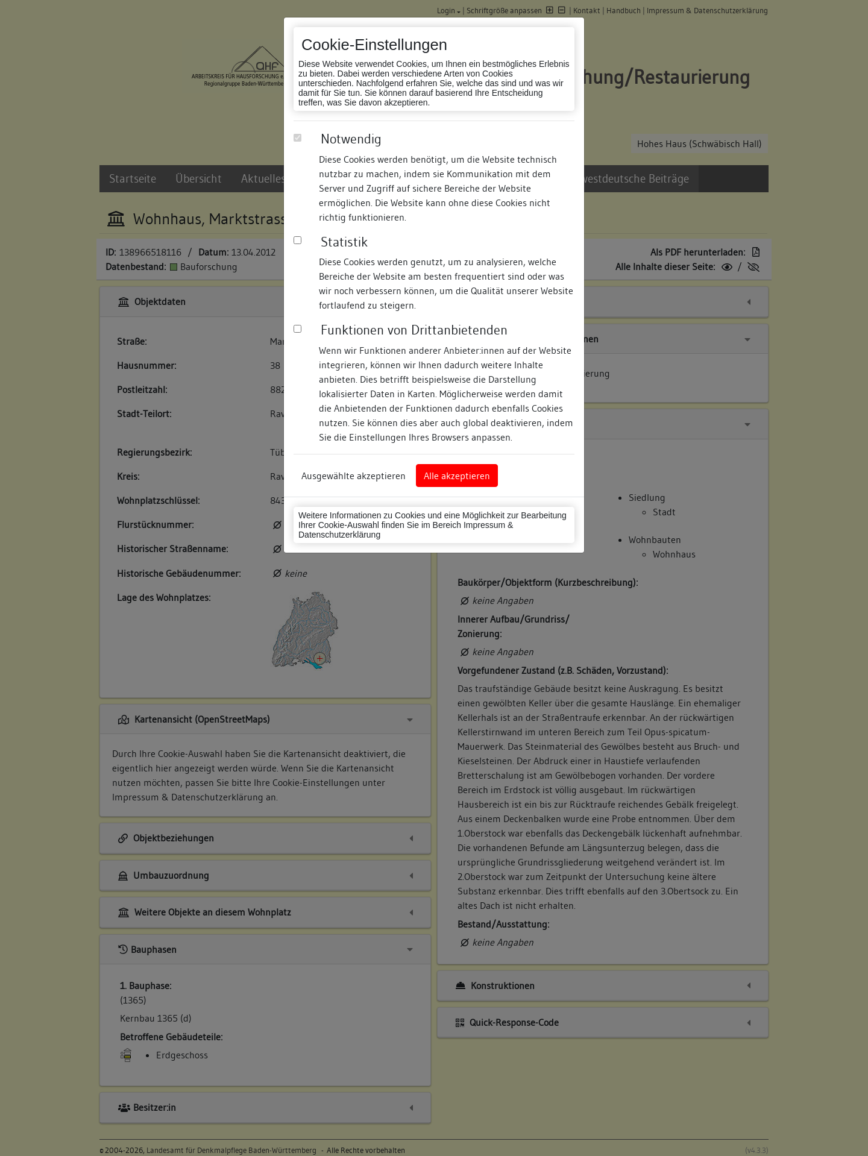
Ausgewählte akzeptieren (353, 476)
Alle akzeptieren (457, 476)
